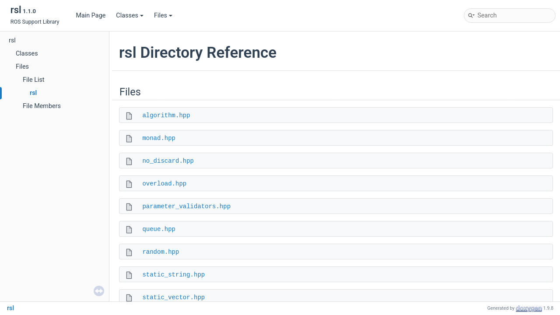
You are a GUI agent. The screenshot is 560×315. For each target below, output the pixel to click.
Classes (130, 15)
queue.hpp (158, 229)
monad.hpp (158, 138)
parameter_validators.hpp (186, 206)
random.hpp (160, 252)
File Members (42, 106)
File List (34, 80)
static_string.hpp (173, 274)
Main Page (90, 15)
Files (163, 15)
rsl (12, 40)
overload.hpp (164, 183)
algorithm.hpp (166, 115)
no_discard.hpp (168, 161)
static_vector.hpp (173, 297)
